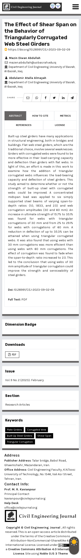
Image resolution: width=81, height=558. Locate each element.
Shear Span (44, 435)
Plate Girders (14, 429)
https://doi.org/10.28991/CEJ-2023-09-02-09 (37, 49)
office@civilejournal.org (20, 507)
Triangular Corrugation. (20, 441)
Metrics (65, 115)
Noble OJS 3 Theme (53, 553)
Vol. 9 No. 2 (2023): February (24, 380)
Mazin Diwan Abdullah (22, 58)
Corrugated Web (36, 429)
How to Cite (40, 115)
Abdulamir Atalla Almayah (25, 78)
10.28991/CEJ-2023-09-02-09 (34, 290)
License (60, 125)
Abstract (15, 115)
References (24, 125)
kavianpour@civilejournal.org (24, 498)
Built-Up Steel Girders (19, 435)
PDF (24, 299)
